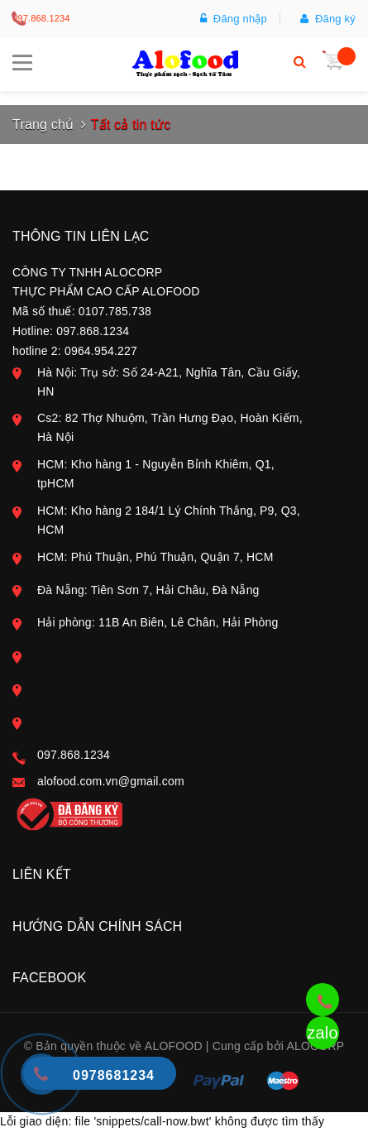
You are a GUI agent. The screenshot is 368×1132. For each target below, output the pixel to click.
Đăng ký (328, 18)
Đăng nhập (233, 18)
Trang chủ (43, 125)
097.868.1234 (41, 18)
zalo (322, 1033)
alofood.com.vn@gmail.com (110, 781)
